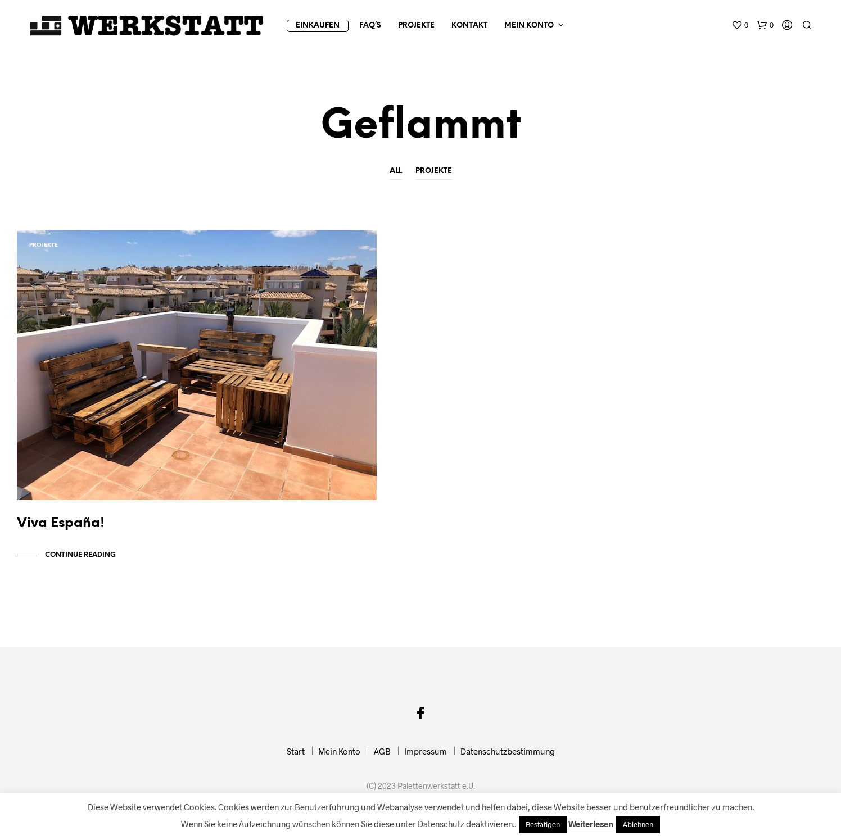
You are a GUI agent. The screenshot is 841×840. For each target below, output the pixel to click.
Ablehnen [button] (638, 824)
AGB (382, 757)
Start (296, 757)
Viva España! (61, 529)
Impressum (425, 757)
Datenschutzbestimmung (507, 757)
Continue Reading (80, 560)
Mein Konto (529, 25)
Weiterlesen (590, 824)
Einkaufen (318, 25)
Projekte (416, 25)
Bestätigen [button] (543, 824)
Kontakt (469, 25)
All (396, 171)
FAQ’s (370, 25)
